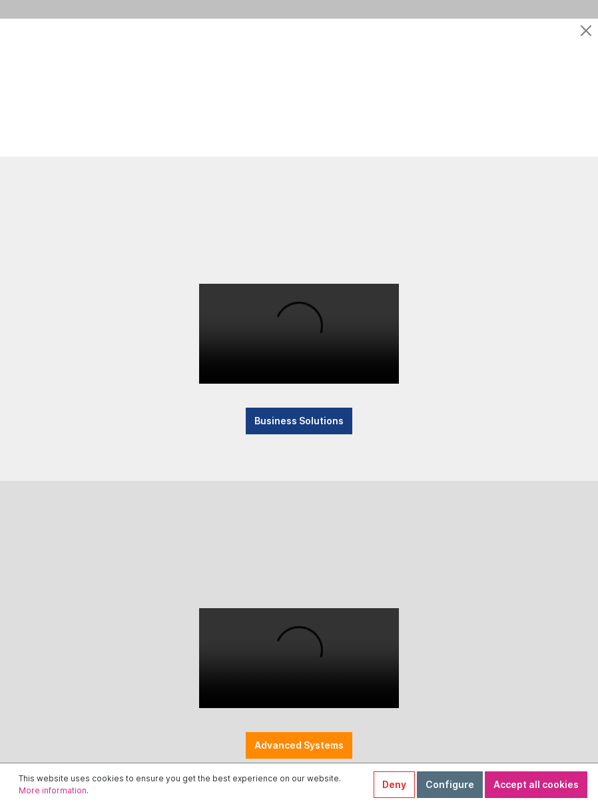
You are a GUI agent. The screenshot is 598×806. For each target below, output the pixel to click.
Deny (394, 784)
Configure (450, 784)
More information (53, 790)
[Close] (586, 30)
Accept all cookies (536, 784)
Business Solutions (299, 426)
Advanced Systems (299, 757)
